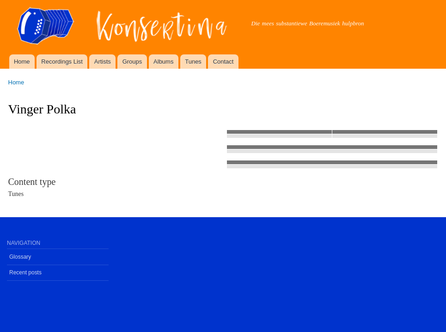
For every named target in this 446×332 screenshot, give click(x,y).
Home (22, 61)
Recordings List (62, 61)
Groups (132, 61)
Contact (223, 61)
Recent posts (25, 272)
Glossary (20, 257)
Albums (163, 61)
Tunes (193, 61)
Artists (102, 61)
